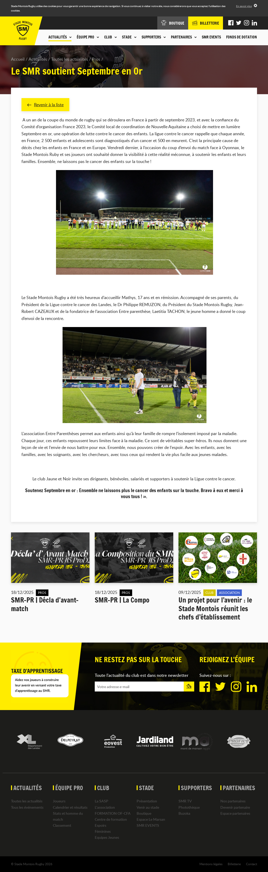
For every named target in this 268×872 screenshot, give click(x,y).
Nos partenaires (232, 801)
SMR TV (185, 801)
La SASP (101, 801)
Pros (96, 59)
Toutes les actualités (69, 59)
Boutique (144, 813)
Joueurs (59, 801)
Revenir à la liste (45, 105)
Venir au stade (148, 807)
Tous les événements (27, 807)
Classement (62, 825)
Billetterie (234, 864)
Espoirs (100, 825)
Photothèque (189, 807)
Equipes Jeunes (107, 837)
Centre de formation (111, 819)
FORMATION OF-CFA (113, 813)
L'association (105, 807)
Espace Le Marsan (151, 819)
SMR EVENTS (211, 37)
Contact (251, 864)
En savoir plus (244, 6)
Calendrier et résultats (70, 807)
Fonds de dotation (241, 37)
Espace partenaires (235, 813)
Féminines (103, 831)
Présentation (147, 801)
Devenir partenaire (235, 807)
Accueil (18, 59)
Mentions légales (210, 864)
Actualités (38, 59)
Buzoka (184, 813)
